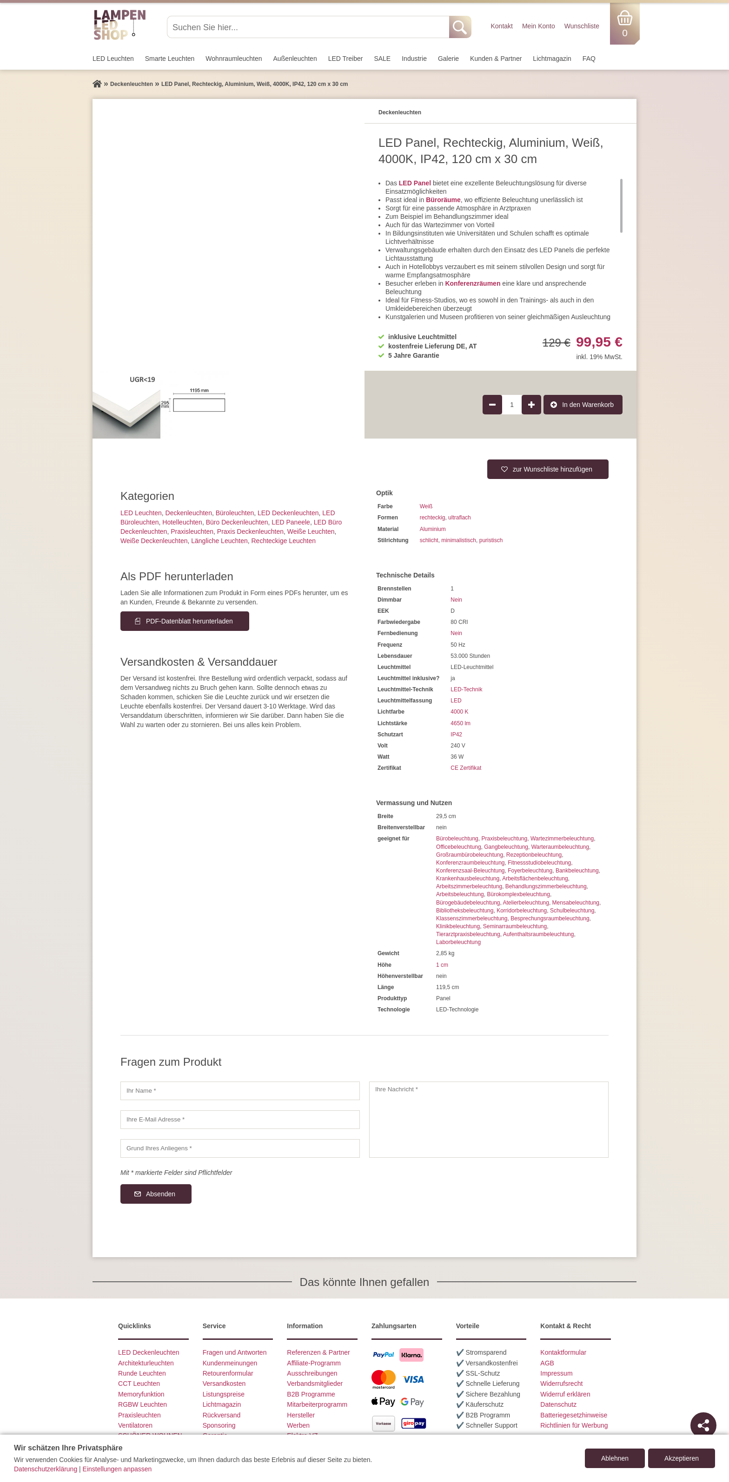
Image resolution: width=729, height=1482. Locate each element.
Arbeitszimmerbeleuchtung (469, 886)
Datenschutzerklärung (45, 1469)
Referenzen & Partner (318, 1352)
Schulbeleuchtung (572, 910)
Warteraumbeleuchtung (560, 847)
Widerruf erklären (565, 1394)
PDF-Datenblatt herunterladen (189, 621)
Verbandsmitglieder (315, 1383)
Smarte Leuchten (170, 58)
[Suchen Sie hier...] (309, 27)
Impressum (556, 1373)
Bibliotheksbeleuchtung (464, 910)
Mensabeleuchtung (575, 902)
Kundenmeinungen (230, 1363)
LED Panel (415, 183)
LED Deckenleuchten (288, 513)
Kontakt (501, 26)
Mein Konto (538, 26)
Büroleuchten (235, 513)
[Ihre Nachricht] (489, 1120)
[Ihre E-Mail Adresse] (240, 1119)
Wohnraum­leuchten (233, 58)
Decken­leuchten (189, 513)
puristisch (491, 540)
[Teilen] (703, 1425)
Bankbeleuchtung (577, 870)
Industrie (414, 58)
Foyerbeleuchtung (530, 870)
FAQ (589, 58)
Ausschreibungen (312, 1373)
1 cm (442, 965)
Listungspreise (224, 1394)
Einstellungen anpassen (117, 1469)
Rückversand (222, 1415)
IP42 (456, 734)
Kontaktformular (563, 1352)
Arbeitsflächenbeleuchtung (535, 878)
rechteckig (432, 517)
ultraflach (459, 517)
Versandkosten (224, 1383)
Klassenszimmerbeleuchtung (471, 918)
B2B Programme (311, 1394)
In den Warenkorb (588, 404)
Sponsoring (219, 1425)
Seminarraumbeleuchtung (515, 926)
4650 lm (461, 723)
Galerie (448, 58)
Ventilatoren (135, 1425)
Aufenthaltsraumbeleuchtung (538, 934)
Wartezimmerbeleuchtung (562, 838)
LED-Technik (466, 689)
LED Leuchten (113, 58)
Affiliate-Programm (314, 1363)
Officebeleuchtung (458, 847)
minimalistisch (458, 540)
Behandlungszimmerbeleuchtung (546, 886)
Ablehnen (615, 1458)
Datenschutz (558, 1404)
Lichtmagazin (552, 58)
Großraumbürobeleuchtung (469, 855)
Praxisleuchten (192, 531)
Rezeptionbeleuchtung (534, 855)
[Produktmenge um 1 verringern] (492, 404)
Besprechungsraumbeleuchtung (549, 918)
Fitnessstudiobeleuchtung (539, 862)
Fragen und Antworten (235, 1352)
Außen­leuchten (295, 58)
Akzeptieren (681, 1458)
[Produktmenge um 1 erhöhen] (531, 404)
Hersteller (301, 1415)
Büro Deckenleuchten (237, 522)
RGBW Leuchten (142, 1404)
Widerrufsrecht (561, 1383)
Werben (298, 1425)
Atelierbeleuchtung (526, 902)
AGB (547, 1363)
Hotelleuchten (182, 522)
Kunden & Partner (496, 58)
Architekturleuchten (146, 1363)
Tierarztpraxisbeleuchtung (468, 934)
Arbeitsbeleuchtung (460, 894)
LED (456, 700)
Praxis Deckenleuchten (250, 531)
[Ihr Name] (240, 1091)
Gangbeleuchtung (506, 847)
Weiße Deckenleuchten (153, 540)
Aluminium (433, 529)
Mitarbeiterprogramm (317, 1404)
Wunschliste (581, 26)
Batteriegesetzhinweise (573, 1415)
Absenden (160, 1194)
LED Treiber (345, 58)
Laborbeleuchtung (458, 942)
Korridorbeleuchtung (522, 910)
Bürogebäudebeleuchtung (468, 902)
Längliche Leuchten (219, 540)
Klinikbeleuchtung (458, 926)
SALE (382, 58)
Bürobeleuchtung (457, 838)
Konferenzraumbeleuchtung (470, 862)
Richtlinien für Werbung (574, 1425)
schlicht (429, 540)
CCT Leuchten (139, 1383)
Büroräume (443, 199)
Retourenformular (228, 1373)
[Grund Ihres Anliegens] (240, 1148)
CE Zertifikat (466, 768)
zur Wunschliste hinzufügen (552, 469)
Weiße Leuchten (311, 531)
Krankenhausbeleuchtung (467, 878)
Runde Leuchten (142, 1373)
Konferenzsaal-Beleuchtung (470, 870)
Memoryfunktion (141, 1394)
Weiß (426, 506)
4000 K (459, 711)
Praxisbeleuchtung (504, 838)
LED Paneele (291, 522)
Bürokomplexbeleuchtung (518, 894)
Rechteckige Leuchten (283, 540)
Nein (456, 600)
